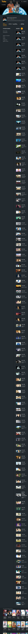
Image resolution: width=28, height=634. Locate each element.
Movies (8, 4)
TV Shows (4, 4)
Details (10, 24)
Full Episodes (5, 24)
